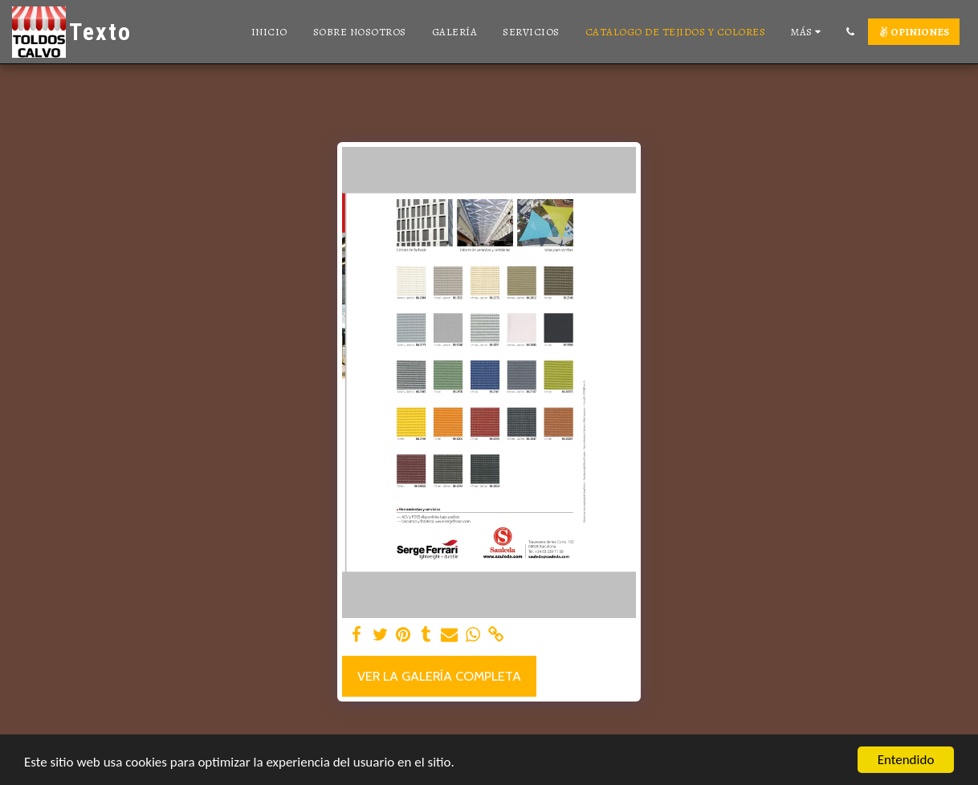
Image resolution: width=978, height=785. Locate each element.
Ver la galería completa (439, 676)
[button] (850, 31)
